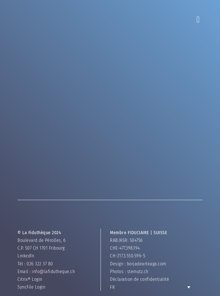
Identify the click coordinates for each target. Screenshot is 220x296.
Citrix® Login (29, 279)
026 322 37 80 (40, 264)
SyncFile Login (31, 287)
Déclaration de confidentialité (139, 279)
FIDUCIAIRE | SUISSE (148, 232)
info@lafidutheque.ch (53, 271)
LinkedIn (25, 255)
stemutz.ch (137, 271)
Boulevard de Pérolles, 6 (41, 240)
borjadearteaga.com (146, 264)
